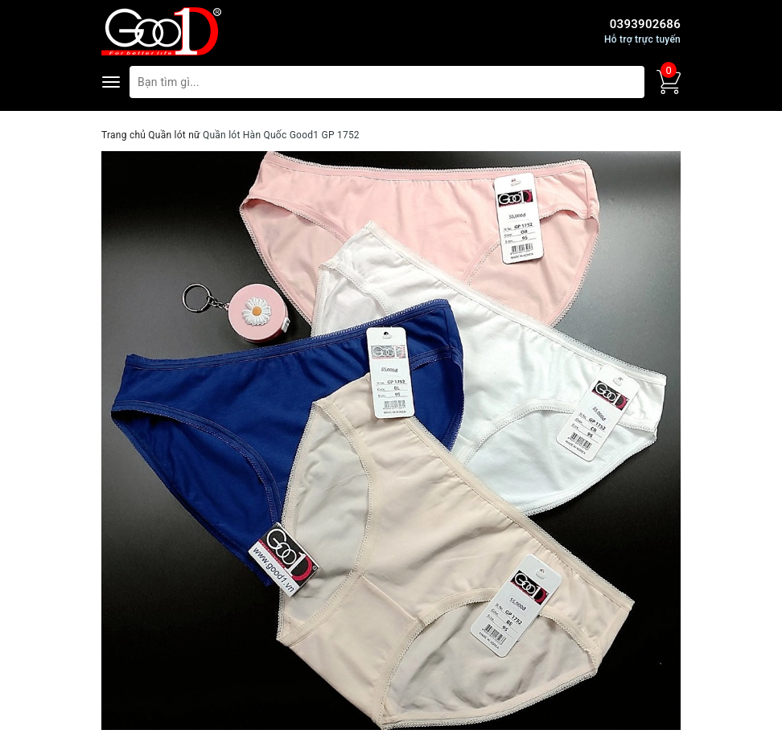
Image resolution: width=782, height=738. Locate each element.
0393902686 (645, 24)
